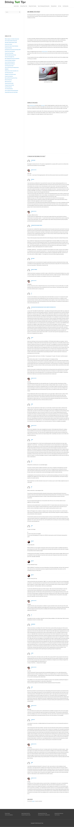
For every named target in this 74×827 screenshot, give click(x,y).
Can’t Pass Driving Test (9, 71)
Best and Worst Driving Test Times (11, 76)
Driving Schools (53, 4)
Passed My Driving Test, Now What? (11, 91)
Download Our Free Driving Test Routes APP (13, 48)
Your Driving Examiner (9, 87)
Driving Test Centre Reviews (10, 49)
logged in (33, 798)
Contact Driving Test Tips (25, 812)
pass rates (44, 103)
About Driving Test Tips (25, 811)
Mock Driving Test (8, 80)
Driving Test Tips (34, 209)
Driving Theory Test (23, 4)
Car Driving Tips (65, 4)
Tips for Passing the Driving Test (43, 4)
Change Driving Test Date (9, 83)
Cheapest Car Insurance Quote (10, 73)
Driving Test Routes (8, 46)
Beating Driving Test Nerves (10, 62)
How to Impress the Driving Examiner (11, 89)
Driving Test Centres (8, 42)
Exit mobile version (37, 825)
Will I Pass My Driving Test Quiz (10, 53)
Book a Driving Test (8, 78)
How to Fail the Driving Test (10, 60)
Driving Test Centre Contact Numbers (11, 44)
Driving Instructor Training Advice (44, 812)
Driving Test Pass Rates (9, 51)
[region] (13, 22)
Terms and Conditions (9, 812)
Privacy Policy (7, 811)
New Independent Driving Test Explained (12, 57)
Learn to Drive (16, 4)
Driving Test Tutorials (32, 4)
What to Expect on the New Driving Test (12, 37)
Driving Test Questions (9, 74)
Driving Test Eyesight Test (9, 55)
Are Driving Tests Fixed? (9, 64)
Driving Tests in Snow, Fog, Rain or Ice (11, 69)
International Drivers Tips (42, 811)
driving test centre (32, 103)
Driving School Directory (59, 811)
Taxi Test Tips (57, 812)
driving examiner (45, 49)
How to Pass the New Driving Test (11, 39)
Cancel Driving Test (8, 85)
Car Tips (59, 4)
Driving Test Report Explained (10, 58)
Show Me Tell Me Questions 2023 (11, 40)
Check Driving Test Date (9, 82)
